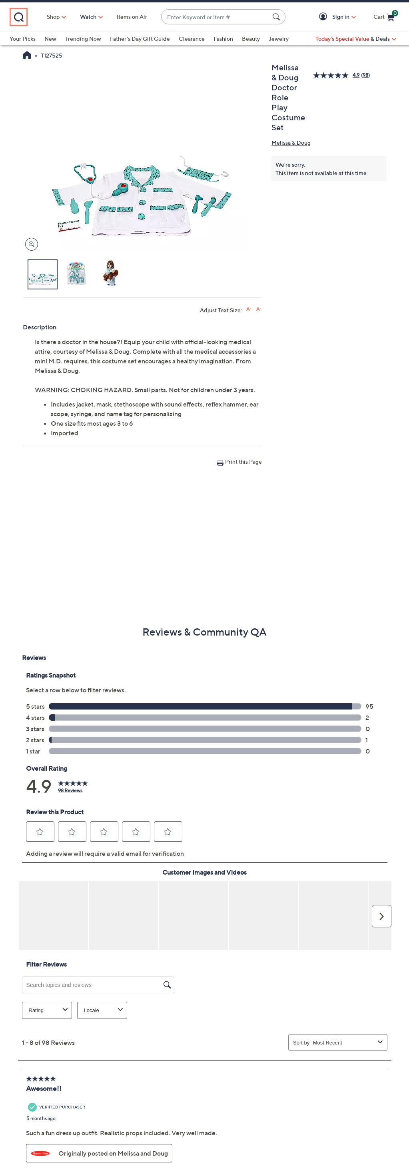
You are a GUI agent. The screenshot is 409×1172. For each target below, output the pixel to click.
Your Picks (23, 38)
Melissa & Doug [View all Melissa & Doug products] (291, 142)
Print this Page (243, 461)
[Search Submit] (277, 17)
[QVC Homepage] (27, 56)
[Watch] (88, 17)
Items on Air (132, 16)
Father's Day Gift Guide (140, 38)
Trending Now (83, 38)
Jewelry (279, 38)
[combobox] (215, 17)
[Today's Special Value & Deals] (355, 39)
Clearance (192, 38)
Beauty (251, 38)
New (50, 38)
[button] (324, 17)
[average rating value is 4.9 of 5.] (337, 75)
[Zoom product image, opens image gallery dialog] (30, 244)
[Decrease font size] (259, 309)
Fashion (223, 38)
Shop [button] (53, 16)
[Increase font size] (249, 309)
